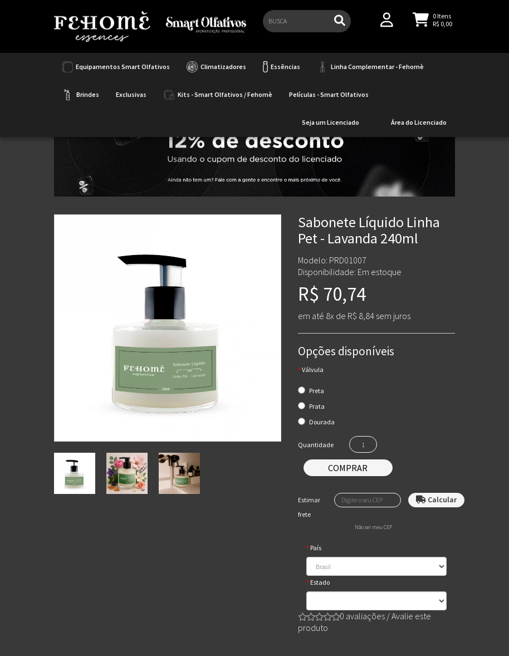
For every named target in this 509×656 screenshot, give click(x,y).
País (315, 548)
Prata (317, 406)
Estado (320, 582)
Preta (316, 390)
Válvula (313, 369)
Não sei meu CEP (373, 527)
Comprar (348, 467)
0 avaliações (362, 615)
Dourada (322, 422)
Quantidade (316, 444)
